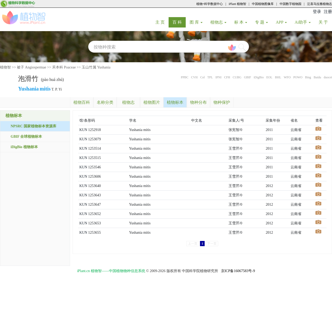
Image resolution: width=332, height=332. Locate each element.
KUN (83, 130)
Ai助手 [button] (303, 22)
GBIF (247, 77)
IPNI (219, 77)
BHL (278, 77)
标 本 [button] (240, 22)
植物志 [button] (218, 22)
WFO (287, 77)
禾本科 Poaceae (64, 67)
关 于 (325, 22)
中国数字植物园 (290, 4)
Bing (308, 77)
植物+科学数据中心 (209, 4)
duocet (328, 77)
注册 (328, 11)
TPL (210, 77)
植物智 (5, 67)
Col (202, 77)
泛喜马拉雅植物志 (319, 4)
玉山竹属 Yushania (96, 67)
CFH (227, 77)
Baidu (317, 77)
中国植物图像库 (263, 4)
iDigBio (259, 77)
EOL (269, 77)
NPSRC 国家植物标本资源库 (33, 126)
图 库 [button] (196, 22)
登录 (317, 11)
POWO (297, 77)
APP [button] (281, 22)
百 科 (179, 22)
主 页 (162, 22)
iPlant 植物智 (237, 4)
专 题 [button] (261, 22)
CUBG (237, 77)
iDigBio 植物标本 (24, 147)
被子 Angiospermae (31, 67)
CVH (194, 77)
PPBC (184, 77)
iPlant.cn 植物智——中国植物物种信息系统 (111, 271)
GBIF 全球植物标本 (26, 137)
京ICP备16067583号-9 (238, 271)
